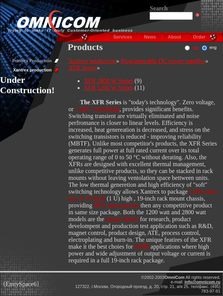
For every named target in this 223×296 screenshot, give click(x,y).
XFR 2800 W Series (108, 81)
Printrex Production (32, 60)
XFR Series (82, 68)
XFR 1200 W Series (108, 87)
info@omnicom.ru (202, 282)
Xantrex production (32, 70)
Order (199, 37)
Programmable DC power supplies (163, 61)
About (174, 37)
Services (122, 37)
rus (195, 47)
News (150, 37)
